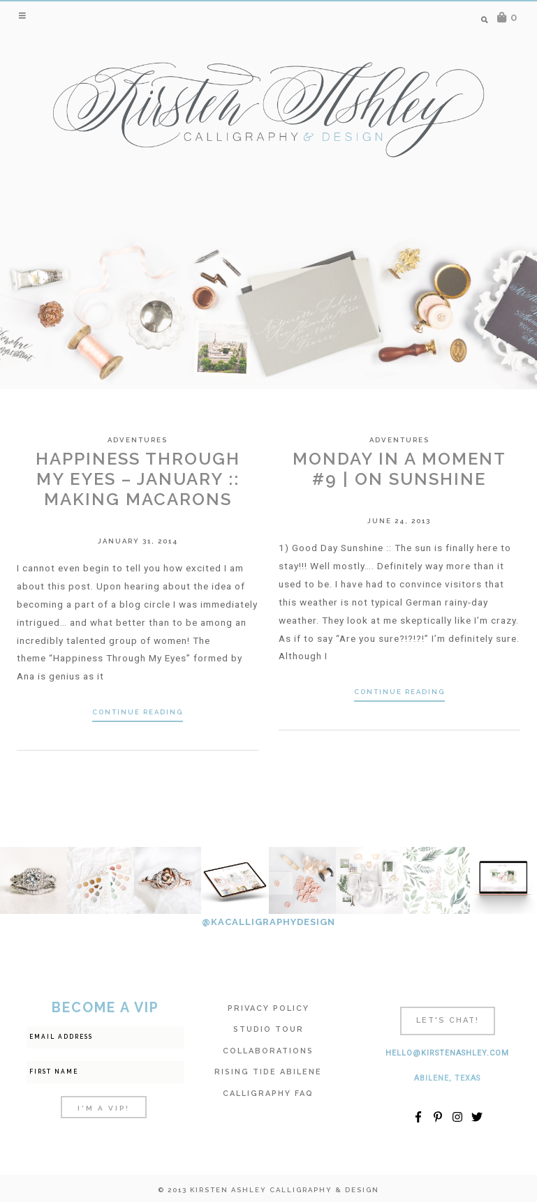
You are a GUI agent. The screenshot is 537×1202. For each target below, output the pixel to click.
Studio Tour (268, 1029)
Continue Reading (137, 712)
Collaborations (268, 1050)
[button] (23, 15)
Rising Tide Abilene (268, 1071)
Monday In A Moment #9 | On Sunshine (399, 469)
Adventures (138, 440)
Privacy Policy (268, 1008)
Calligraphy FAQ (268, 1093)
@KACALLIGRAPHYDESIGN (268, 922)
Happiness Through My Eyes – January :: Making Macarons (138, 479)
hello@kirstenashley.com (447, 1053)
